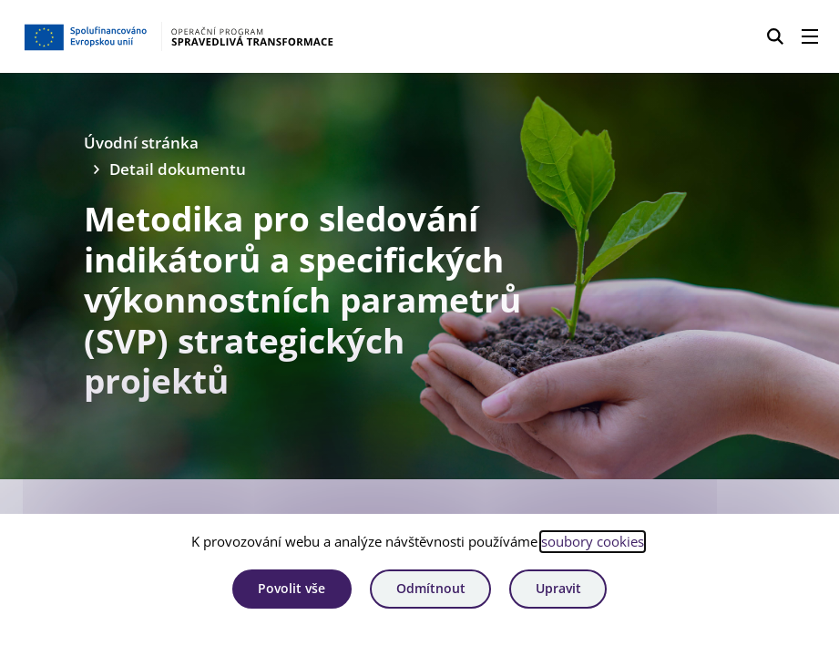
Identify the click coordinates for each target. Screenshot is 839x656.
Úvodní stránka (141, 142)
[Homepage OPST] (207, 36)
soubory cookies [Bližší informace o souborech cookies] (592, 541)
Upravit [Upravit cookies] (558, 588)
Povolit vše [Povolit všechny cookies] (291, 588)
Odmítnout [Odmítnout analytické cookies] (431, 588)
